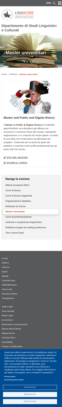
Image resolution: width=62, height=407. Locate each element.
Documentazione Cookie (13, 380)
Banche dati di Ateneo (11, 329)
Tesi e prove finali (14, 233)
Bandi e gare (7, 316)
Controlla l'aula (8, 281)
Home (4, 74)
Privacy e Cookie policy (12, 346)
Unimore (5, 267)
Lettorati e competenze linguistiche (23, 222)
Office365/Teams (9, 285)
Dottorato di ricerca (15, 206)
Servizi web (7, 289)
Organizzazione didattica (18, 201)
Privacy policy (9, 376)
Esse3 (4, 272)
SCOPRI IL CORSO (17, 163)
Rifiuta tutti (30, 394)
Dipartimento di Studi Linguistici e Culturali (29, 28)
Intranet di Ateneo (10, 294)
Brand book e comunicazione (15, 324)
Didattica (13, 74)
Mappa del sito (8, 333)
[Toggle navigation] (59, 3)
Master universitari (15, 211)
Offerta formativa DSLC (17, 185)
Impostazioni (30, 387)
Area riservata (8, 311)
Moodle (5, 276)
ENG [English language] (48, 3)
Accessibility (7, 342)
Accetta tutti (30, 401)
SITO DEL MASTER (17, 157)
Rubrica (5, 263)
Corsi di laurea (13, 190)
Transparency (8, 298)
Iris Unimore (7, 320)
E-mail (5, 258)
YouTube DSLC (8, 338)
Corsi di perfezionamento (18, 217)
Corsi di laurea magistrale (18, 196)
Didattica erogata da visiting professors (25, 227)
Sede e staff (7, 307)
